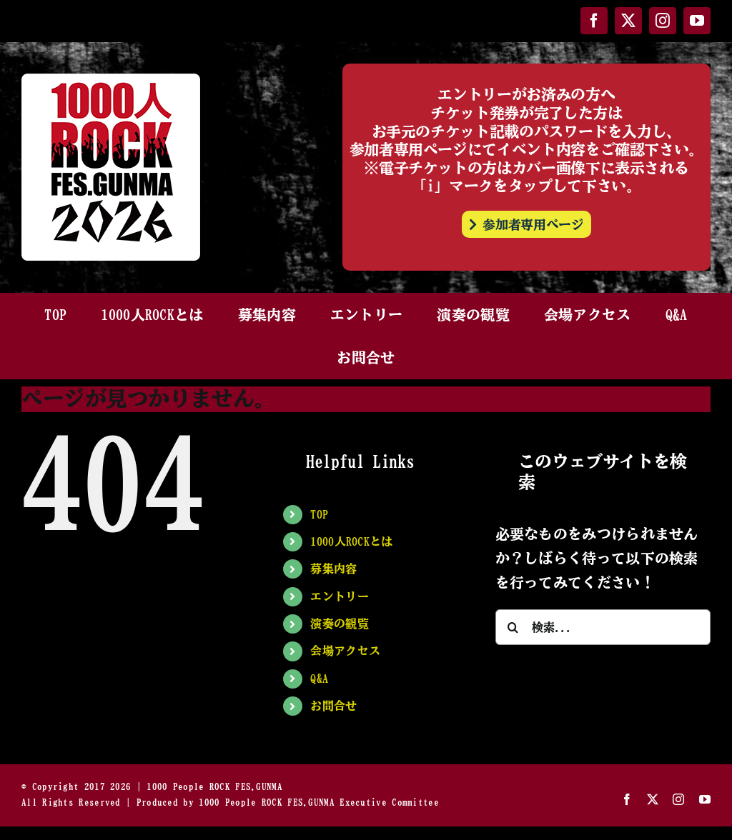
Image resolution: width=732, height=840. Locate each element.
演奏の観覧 (339, 623)
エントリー (339, 596)
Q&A (319, 678)
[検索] (513, 627)
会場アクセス (345, 650)
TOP (319, 514)
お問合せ (333, 705)
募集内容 (333, 568)
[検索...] (603, 627)
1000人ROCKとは (351, 541)
